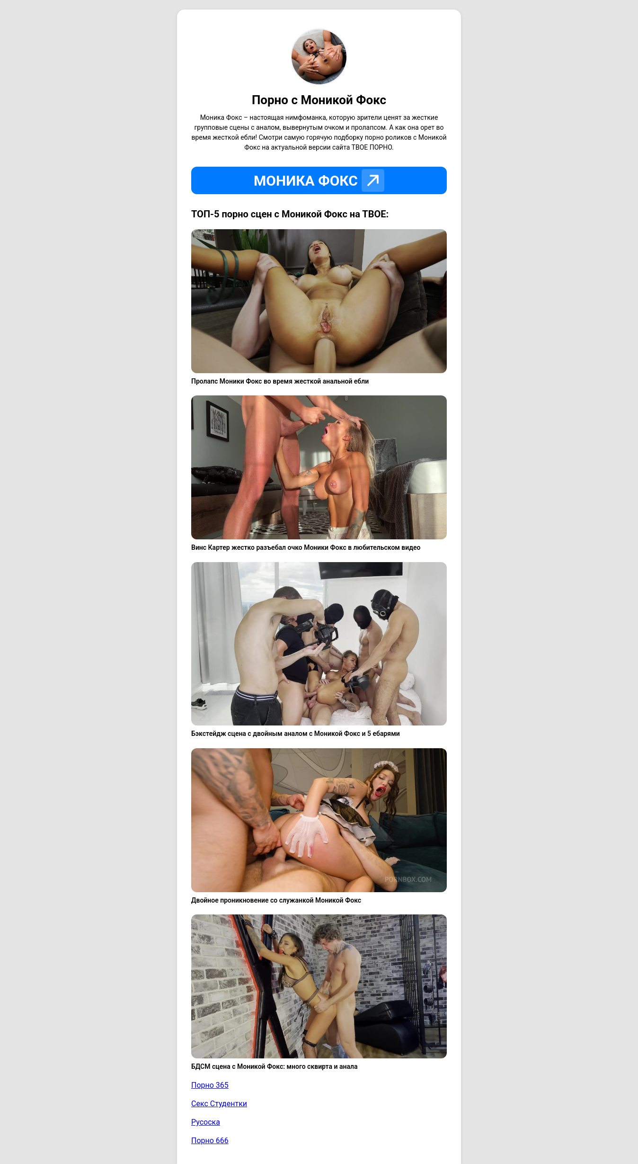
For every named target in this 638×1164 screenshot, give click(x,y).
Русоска (205, 1122)
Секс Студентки (219, 1103)
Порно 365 (210, 1085)
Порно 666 (210, 1140)
